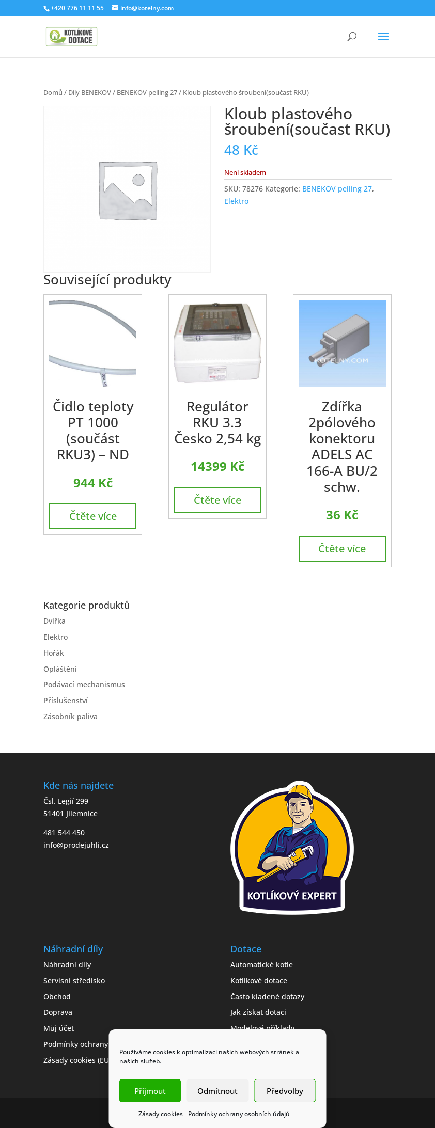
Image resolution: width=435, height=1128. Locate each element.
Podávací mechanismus (84, 684)
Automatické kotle (261, 965)
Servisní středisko (74, 981)
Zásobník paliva (70, 716)
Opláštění (60, 669)
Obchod (57, 997)
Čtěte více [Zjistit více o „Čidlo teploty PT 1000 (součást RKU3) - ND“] (93, 516)
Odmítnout (217, 1091)
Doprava (57, 1012)
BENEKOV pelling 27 (147, 92)
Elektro (236, 201)
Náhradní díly (67, 965)
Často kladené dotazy (267, 997)
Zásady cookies (160, 1113)
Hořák (53, 653)
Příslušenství (65, 700)
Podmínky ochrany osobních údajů (239, 1113)
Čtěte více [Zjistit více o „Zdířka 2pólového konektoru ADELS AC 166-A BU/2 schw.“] (342, 548)
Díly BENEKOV (89, 92)
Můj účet (58, 1028)
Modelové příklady (262, 1028)
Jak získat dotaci (258, 1012)
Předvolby (285, 1091)
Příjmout (150, 1091)
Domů (53, 92)
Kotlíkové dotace (258, 981)
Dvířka (54, 621)
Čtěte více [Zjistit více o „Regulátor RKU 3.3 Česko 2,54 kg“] (217, 500)
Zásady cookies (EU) (77, 1060)
